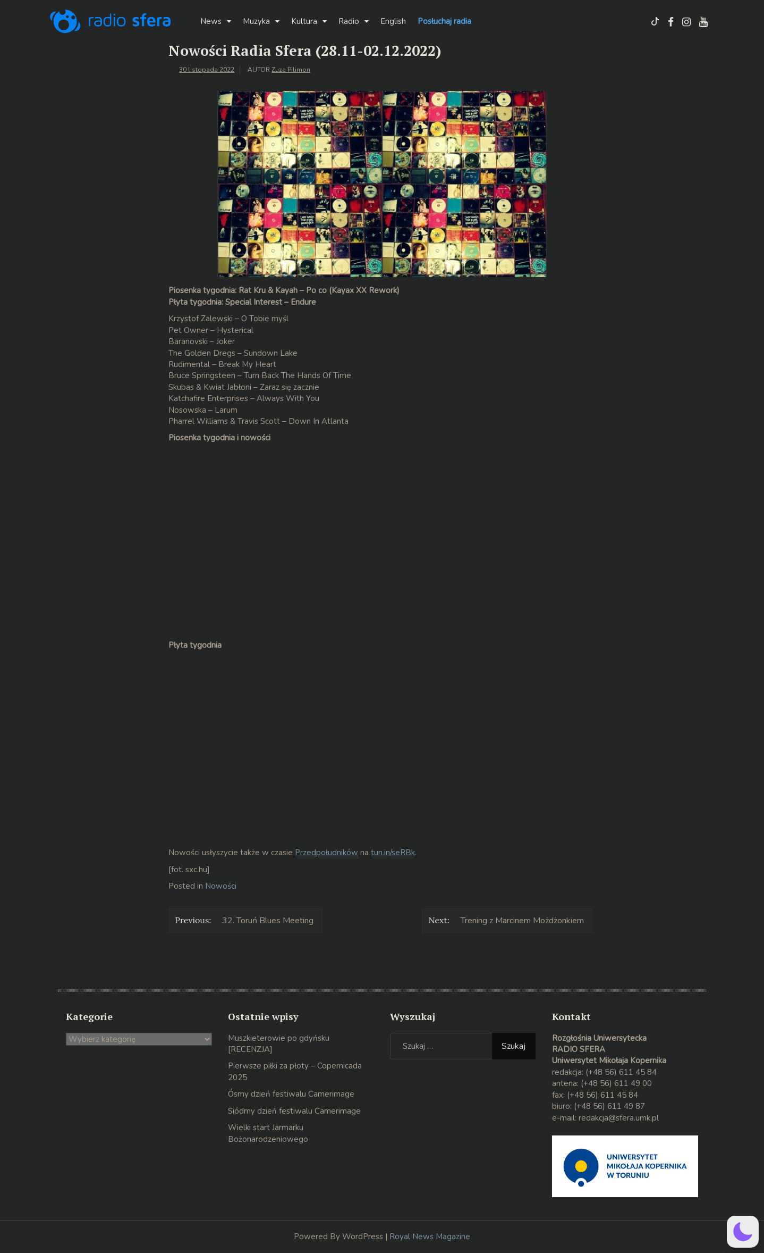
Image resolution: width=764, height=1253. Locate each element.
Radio (348, 21)
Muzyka (256, 21)
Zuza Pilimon (290, 69)
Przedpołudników (326, 852)
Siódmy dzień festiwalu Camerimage (294, 1111)
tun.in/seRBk (393, 852)
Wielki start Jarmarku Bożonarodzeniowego (268, 1133)
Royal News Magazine (429, 1236)
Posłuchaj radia (444, 21)
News (211, 21)
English (393, 21)
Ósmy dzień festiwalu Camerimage (291, 1094)
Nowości (220, 886)
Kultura (304, 21)
